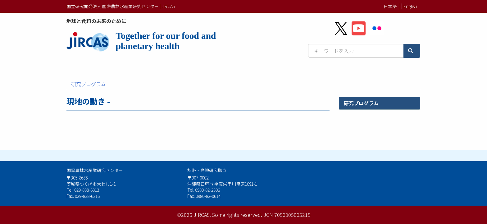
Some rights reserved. (237, 214)
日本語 (390, 6)
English (410, 6)
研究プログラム (88, 84)
